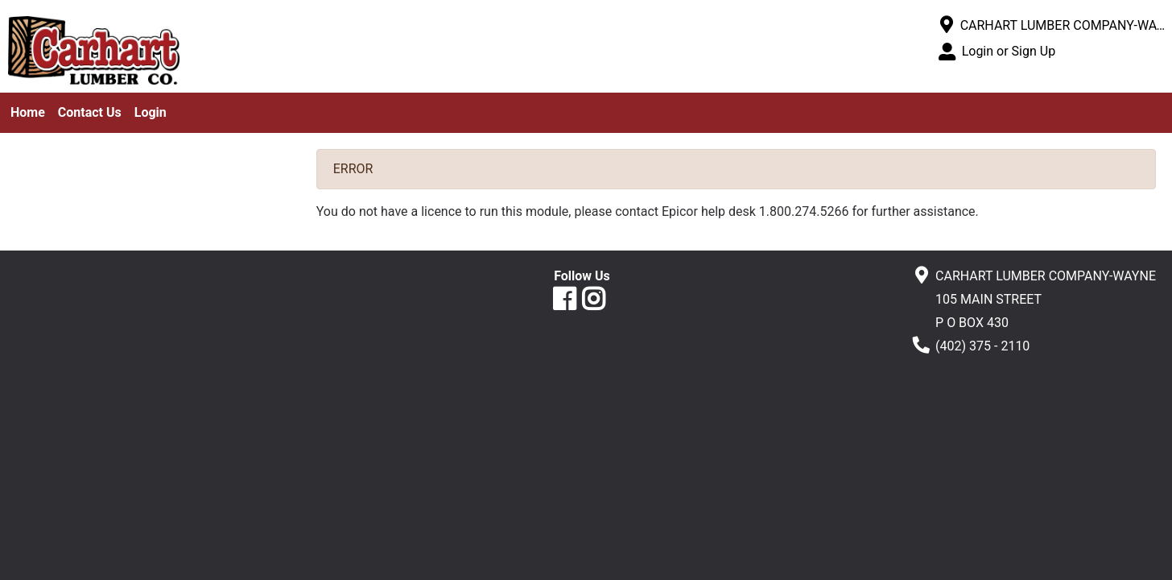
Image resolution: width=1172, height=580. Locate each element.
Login (150, 112)
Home (27, 112)
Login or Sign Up (1008, 51)
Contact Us (90, 112)
